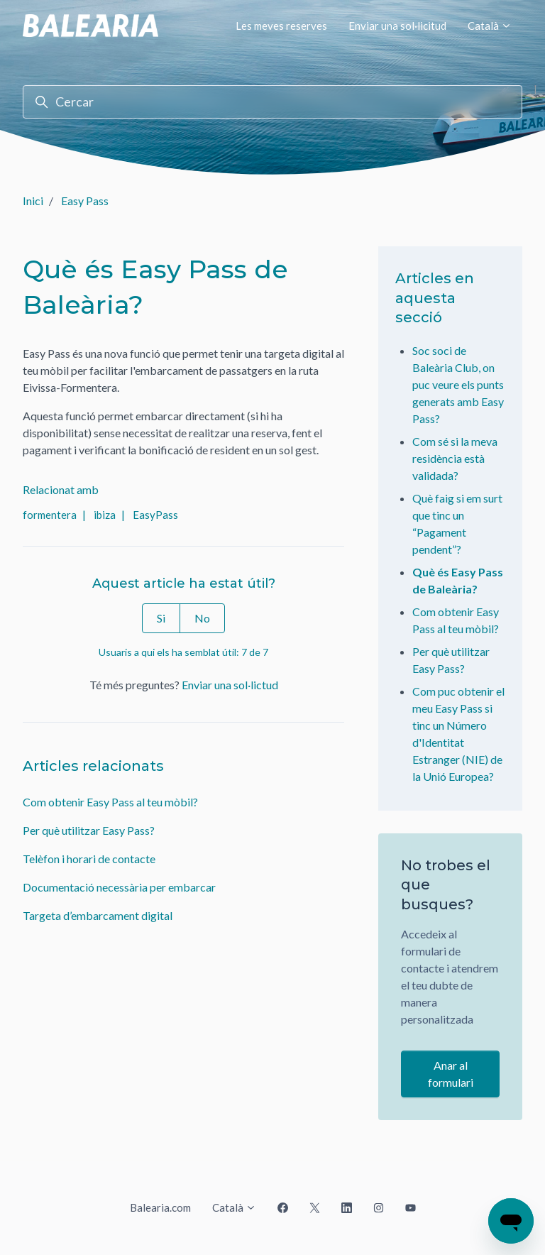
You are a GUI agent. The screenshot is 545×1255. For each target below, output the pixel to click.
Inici (33, 200)
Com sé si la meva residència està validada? (454, 458)
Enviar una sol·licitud (397, 25)
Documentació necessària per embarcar (119, 887)
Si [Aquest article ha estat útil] (161, 618)
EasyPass (155, 514)
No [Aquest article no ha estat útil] (202, 618)
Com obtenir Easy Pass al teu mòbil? (110, 802)
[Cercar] (272, 102)
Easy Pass (85, 200)
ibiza (105, 514)
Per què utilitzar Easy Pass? (89, 830)
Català (490, 25)
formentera (50, 514)
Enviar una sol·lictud (230, 684)
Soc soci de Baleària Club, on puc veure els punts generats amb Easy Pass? (458, 384)
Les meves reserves (281, 25)
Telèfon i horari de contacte (89, 858)
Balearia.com (160, 1207)
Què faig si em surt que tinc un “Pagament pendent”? (457, 523)
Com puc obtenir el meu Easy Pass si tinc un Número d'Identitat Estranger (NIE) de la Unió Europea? (458, 733)
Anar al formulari (450, 1073)
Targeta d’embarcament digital (97, 915)
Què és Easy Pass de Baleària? (457, 580)
